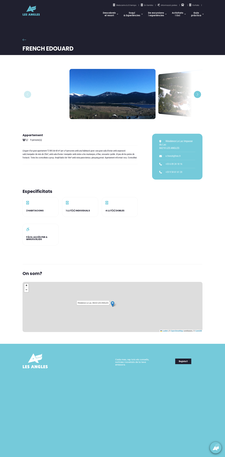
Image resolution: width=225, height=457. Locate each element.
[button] (197, 94)
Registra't (183, 361)
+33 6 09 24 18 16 (174, 164)
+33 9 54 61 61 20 (174, 172)
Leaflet (164, 331)
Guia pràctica (196, 14)
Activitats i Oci (177, 14)
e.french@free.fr (173, 156)
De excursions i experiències (156, 14)
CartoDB (198, 331)
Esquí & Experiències (132, 14)
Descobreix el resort (109, 14)
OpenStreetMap (177, 331)
